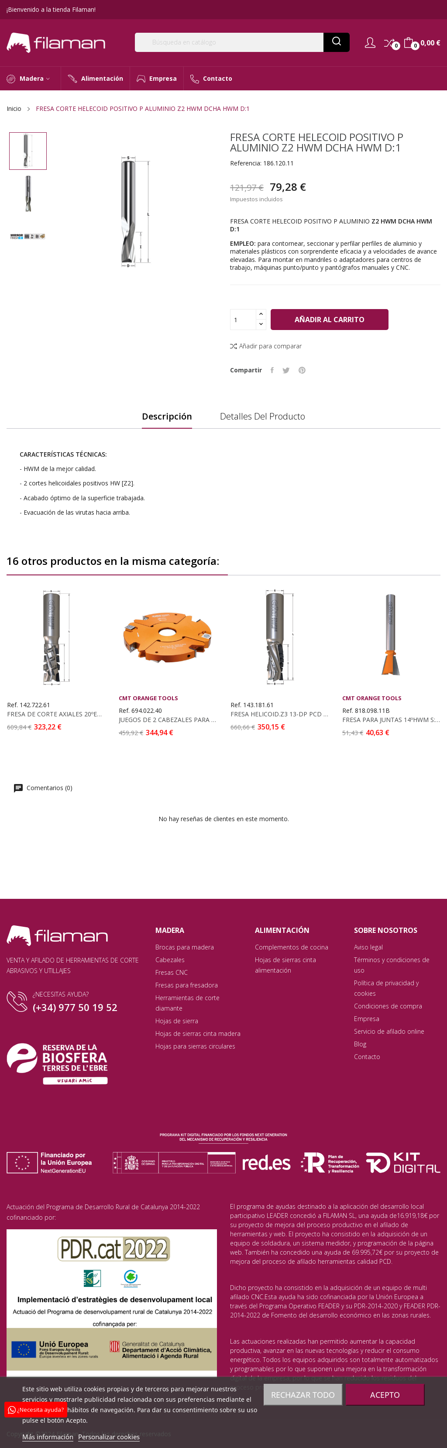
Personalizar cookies (109, 1436)
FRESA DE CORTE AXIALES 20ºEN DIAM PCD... (56, 714)
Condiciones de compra (388, 1006)
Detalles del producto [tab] (262, 416)
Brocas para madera (184, 947)
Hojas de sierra (176, 1021)
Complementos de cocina (291, 947)
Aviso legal (368, 947)
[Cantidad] (243, 319)
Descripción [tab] (167, 416)
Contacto (367, 1056)
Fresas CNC (171, 972)
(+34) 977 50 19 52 (75, 1007)
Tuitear (286, 370)
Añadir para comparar (266, 346)
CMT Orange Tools (148, 698)
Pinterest (302, 370)
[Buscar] (242, 42)
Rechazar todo (303, 1395)
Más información (47, 1436)
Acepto (385, 1395)
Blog (360, 1044)
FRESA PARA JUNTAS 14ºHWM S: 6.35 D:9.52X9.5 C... (391, 720)
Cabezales (170, 960)
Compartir (272, 370)
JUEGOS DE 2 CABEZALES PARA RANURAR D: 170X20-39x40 (168, 720)
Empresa (366, 1019)
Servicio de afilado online (389, 1031)
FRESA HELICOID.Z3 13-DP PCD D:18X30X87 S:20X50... (279, 714)
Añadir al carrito (329, 319)
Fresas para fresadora (186, 985)
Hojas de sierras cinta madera (198, 1033)
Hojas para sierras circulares (195, 1046)
